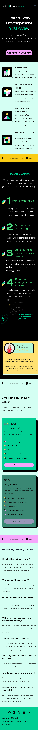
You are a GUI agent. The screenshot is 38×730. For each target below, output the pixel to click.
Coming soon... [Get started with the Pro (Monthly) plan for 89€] (19, 521)
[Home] (13, 6)
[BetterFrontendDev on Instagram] (24, 712)
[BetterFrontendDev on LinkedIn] (14, 712)
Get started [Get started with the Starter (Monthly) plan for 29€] (19, 465)
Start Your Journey (19, 52)
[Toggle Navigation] (35, 6)
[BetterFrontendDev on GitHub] (9, 712)
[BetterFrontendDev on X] (19, 712)
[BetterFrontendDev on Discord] (29, 712)
